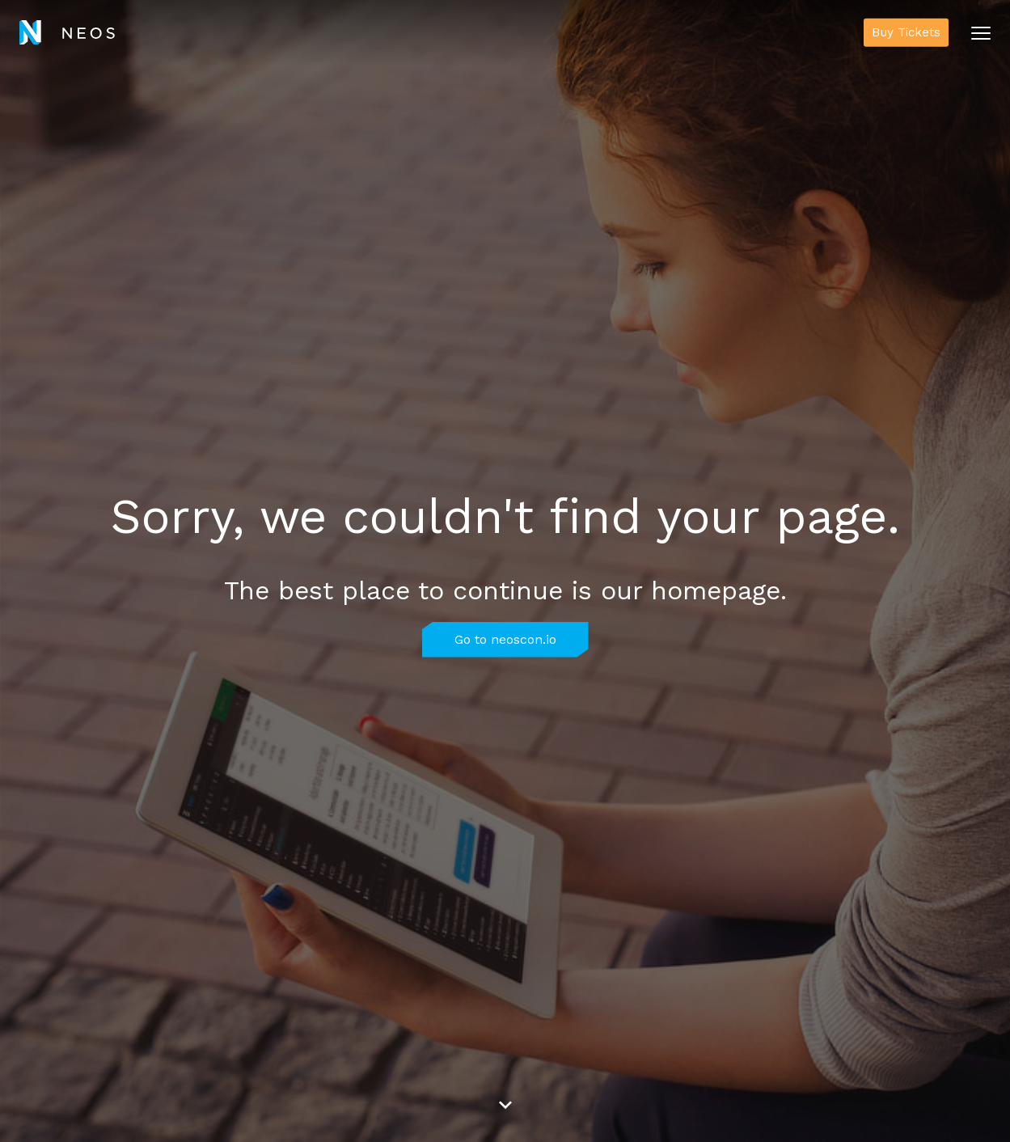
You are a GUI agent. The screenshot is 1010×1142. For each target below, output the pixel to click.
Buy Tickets (906, 32)
